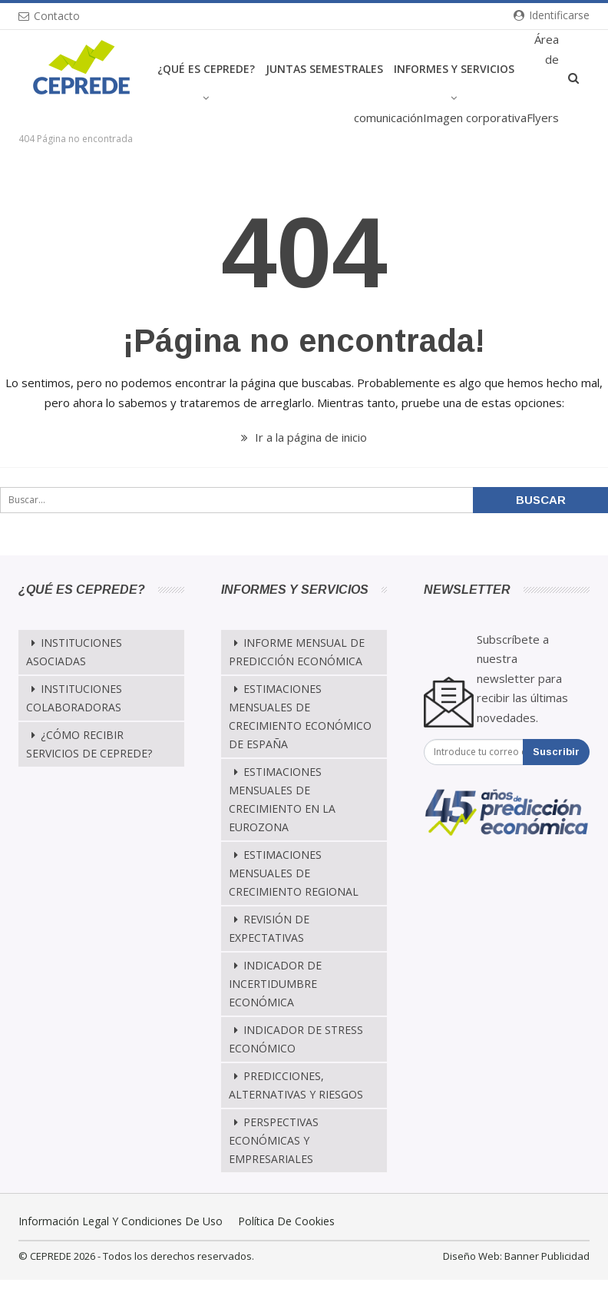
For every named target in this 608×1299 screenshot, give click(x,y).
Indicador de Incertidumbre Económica (275, 983)
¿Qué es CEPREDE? (206, 68)
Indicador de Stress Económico (296, 1038)
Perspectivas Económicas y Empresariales (274, 1140)
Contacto (49, 15)
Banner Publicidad (547, 1256)
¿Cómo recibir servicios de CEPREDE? (89, 744)
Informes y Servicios (454, 68)
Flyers (543, 117)
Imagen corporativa (475, 117)
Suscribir (556, 751)
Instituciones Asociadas (74, 651)
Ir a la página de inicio (304, 437)
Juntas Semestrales (324, 68)
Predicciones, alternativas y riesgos (296, 1085)
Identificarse (552, 15)
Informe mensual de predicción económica (297, 651)
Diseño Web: (472, 1256)
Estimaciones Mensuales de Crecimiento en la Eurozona (282, 799)
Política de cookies (286, 1221)
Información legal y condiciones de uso (120, 1221)
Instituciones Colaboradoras (74, 697)
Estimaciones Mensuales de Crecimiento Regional (294, 873)
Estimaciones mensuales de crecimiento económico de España (300, 716)
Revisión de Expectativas (269, 928)
